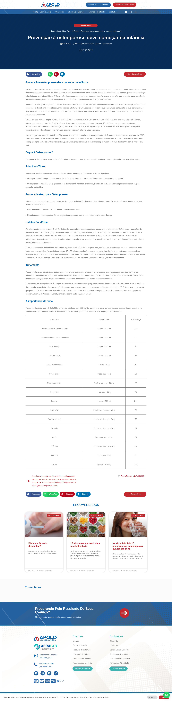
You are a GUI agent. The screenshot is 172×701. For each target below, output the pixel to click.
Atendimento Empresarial (120, 659)
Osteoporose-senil (69, 482)
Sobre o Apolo (46, 12)
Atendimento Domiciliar (119, 654)
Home (35, 12)
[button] (34, 74)
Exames (82, 12)
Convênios (60, 12)
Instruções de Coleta (81, 654)
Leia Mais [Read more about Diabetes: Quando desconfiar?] (31, 560)
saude (55, 486)
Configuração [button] (152, 697)
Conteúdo (102, 12)
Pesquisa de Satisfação (82, 650)
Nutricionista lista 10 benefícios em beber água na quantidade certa (128, 546)
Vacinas (92, 12)
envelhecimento (55, 476)
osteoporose (56, 479)
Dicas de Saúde (85, 25)
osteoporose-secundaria (51, 482)
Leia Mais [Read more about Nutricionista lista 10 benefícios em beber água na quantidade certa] (116, 565)
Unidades (113, 12)
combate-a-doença (40, 476)
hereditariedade (68, 476)
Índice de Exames (80, 645)
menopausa (36, 479)
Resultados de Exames (82, 659)
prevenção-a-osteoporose (42, 486)
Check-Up (72, 12)
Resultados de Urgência (82, 663)
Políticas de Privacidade (119, 663)
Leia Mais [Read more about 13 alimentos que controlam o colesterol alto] (73, 564)
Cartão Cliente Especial (119, 650)
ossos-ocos (46, 479)
